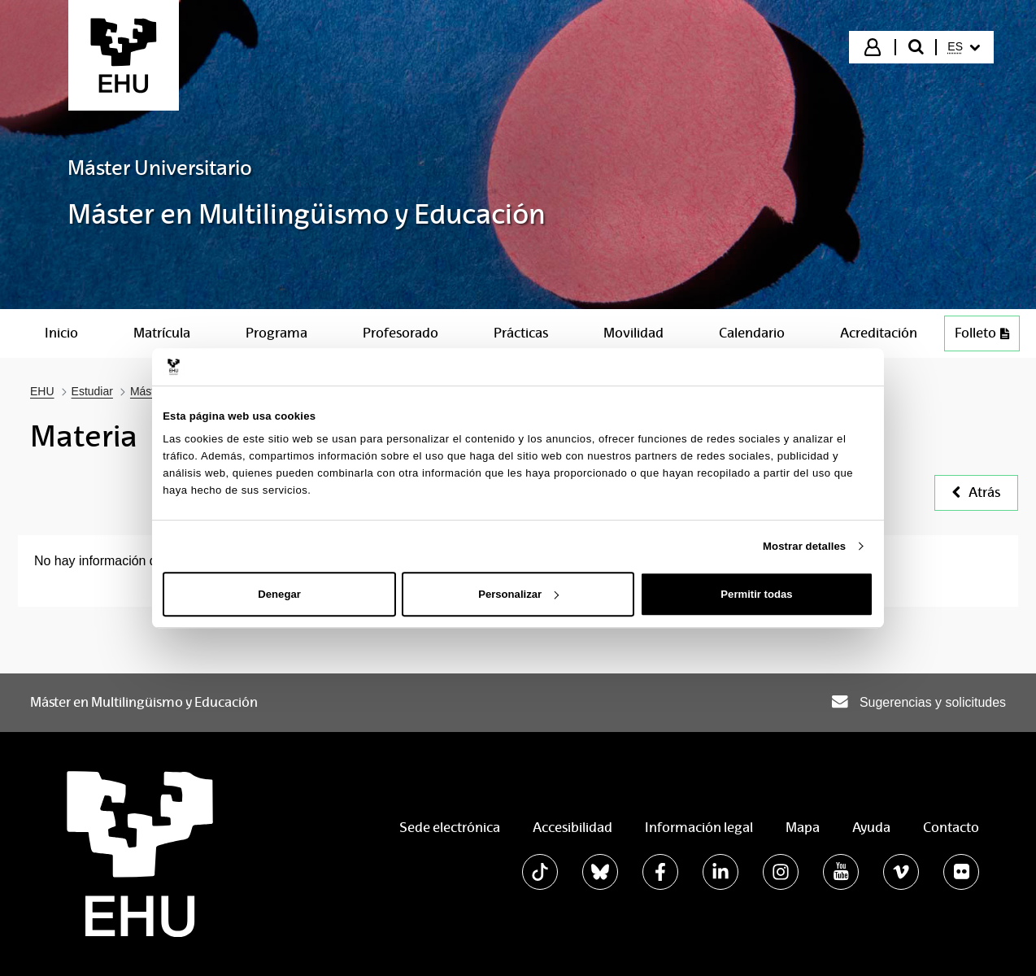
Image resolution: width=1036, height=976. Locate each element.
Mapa (803, 827)
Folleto (987, 337)
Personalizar (518, 594)
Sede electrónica (449, 827)
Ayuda (871, 827)
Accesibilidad (572, 827)
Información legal (699, 827)
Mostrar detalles (804, 546)
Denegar (279, 594)
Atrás (976, 492)
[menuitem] (963, 47)
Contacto (951, 827)
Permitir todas (756, 594)
